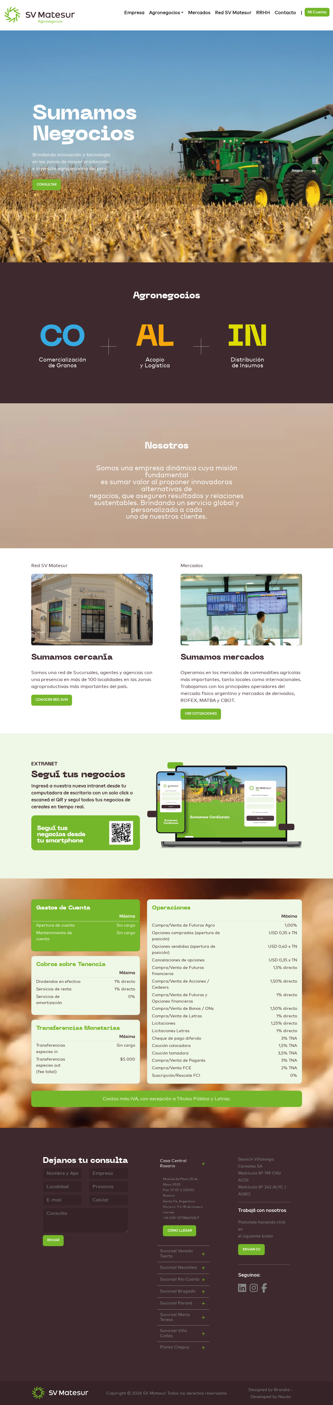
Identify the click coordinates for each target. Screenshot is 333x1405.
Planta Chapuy (174, 1347)
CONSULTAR (46, 184)
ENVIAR (53, 1240)
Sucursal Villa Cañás (173, 1333)
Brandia (282, 1390)
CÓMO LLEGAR (180, 1230)
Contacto (285, 12)
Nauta (284, 1397)
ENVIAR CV (251, 1249)
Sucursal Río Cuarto (179, 1279)
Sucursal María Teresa (175, 1317)
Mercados (199, 12)
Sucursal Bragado (177, 1291)
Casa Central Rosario (173, 1163)
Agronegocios (164, 12)
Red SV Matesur (233, 12)
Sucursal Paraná (176, 1303)
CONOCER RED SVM (52, 699)
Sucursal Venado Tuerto (176, 1253)
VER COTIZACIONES (201, 713)
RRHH (263, 12)
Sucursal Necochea (178, 1268)
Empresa (134, 12)
